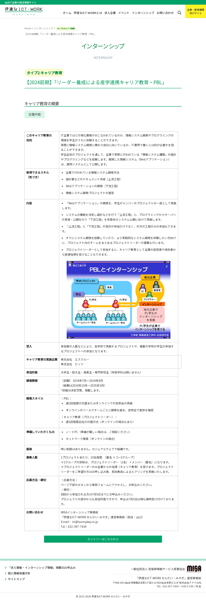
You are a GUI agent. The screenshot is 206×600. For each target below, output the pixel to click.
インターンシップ (143, 13)
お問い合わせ (165, 13)
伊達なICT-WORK (24, 10)
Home (27, 28)
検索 (179, 13)
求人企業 (110, 13)
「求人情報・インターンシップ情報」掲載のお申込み (42, 567)
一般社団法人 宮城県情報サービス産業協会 (166, 569)
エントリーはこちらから (103, 539)
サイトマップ (16, 579)
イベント (123, 13)
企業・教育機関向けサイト (195, 11)
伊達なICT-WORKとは (88, 13)
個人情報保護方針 (19, 573)
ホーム (67, 13)
